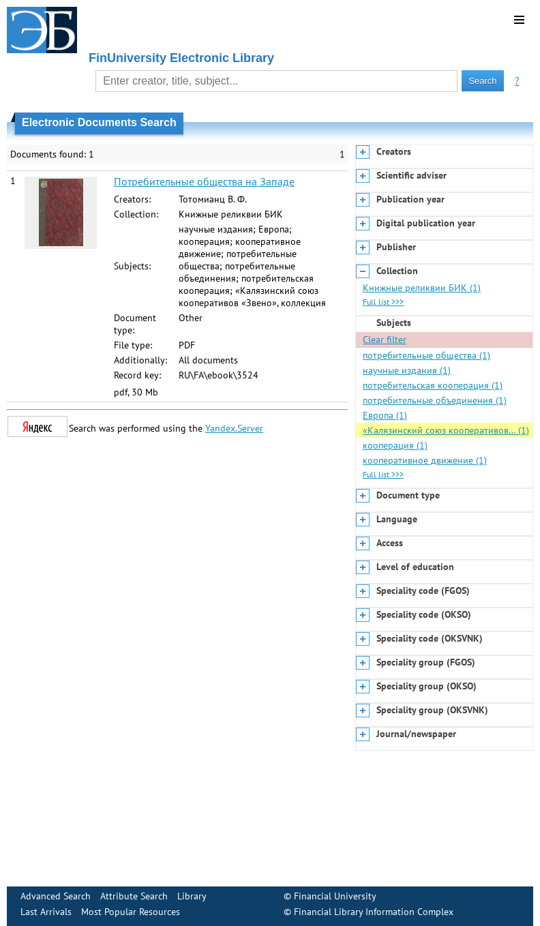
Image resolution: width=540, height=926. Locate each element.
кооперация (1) (395, 445)
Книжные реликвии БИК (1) (422, 288)
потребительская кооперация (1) (432, 385)
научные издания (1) (407, 370)
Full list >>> (383, 302)
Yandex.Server (234, 428)
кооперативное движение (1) (425, 460)
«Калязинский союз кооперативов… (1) (446, 430)
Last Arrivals (46, 912)
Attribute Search (134, 896)
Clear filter (384, 339)
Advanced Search (55, 896)
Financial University (335, 896)
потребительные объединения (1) (435, 400)
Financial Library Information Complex (373, 912)
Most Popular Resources (130, 912)
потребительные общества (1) (426, 355)
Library (192, 896)
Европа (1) (385, 415)
